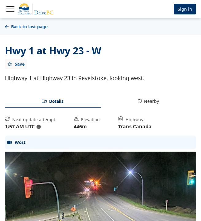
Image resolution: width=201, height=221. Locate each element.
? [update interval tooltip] (38, 127)
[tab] (53, 101)
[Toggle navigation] (10, 9)
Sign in (185, 9)
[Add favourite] (16, 64)
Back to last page (26, 26)
